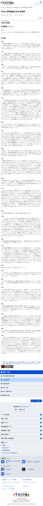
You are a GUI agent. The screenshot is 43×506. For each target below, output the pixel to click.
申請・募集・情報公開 (21, 438)
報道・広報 (21, 418)
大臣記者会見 (6, 379)
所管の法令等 (21, 434)
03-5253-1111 (22, 501)
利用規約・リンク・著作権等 (9, 479)
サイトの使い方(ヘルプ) (8, 486)
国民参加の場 (6, 395)
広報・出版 (5, 387)
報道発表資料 (6, 383)
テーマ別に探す (21, 414)
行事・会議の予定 (7, 391)
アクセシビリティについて (29, 482)
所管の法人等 (5, 447)
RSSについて (26, 486)
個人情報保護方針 (27, 479)
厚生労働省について (21, 426)
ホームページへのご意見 (8, 488)
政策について (21, 422)
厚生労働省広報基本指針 (9, 376)
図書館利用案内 (6, 450)
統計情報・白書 (21, 430)
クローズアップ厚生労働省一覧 (9, 452)
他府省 (4, 445)
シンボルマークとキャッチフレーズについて (11, 483)
